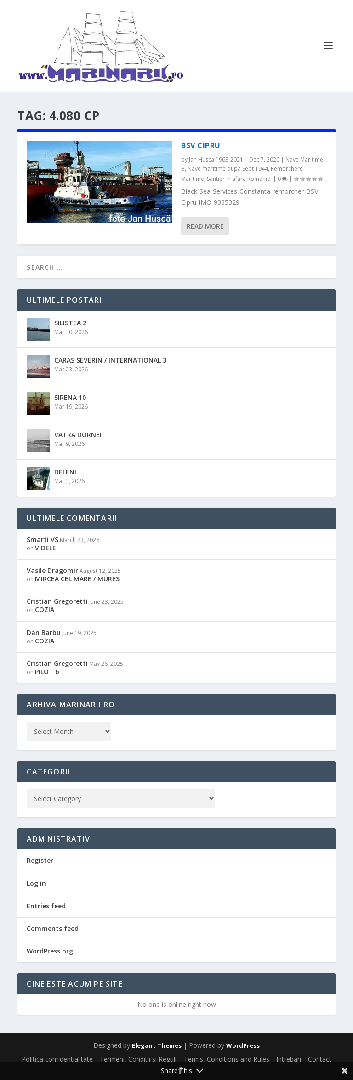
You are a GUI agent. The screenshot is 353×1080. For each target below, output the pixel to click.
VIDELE (45, 547)
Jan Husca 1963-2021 (216, 159)
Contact (319, 1059)
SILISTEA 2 (70, 322)
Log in (36, 883)
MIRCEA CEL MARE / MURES (77, 578)
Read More (205, 226)
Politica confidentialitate (57, 1059)
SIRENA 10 (70, 397)
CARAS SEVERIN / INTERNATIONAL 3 (110, 360)
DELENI (65, 472)
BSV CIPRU (201, 145)
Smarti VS (42, 539)
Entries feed (46, 905)
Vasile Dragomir (52, 570)
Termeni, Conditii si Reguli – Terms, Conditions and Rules (184, 1059)
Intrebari (288, 1059)
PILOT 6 (47, 671)
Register (40, 860)
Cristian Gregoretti (57, 601)
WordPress (243, 1045)
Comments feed (53, 928)
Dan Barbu (44, 632)
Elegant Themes (157, 1045)
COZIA (44, 609)
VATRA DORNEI (78, 434)
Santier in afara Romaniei (239, 179)
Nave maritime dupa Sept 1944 (228, 169)
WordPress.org (50, 951)
